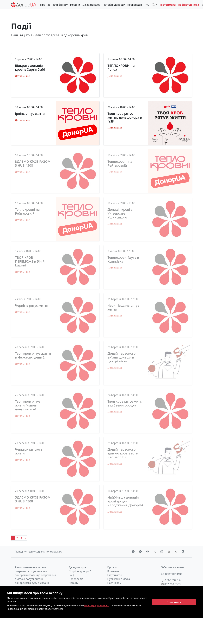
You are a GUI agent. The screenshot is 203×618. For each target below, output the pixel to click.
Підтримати (168, 4)
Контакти (113, 571)
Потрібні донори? (114, 4)
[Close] (174, 602)
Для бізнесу (60, 4)
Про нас (45, 4)
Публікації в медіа (118, 579)
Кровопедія (134, 4)
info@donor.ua (171, 574)
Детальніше (22, 76)
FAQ (146, 4)
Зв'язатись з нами (172, 567)
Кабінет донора (188, 4)
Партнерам (114, 583)
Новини (75, 4)
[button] (155, 4)
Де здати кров (91, 4)
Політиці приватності (96, 605)
